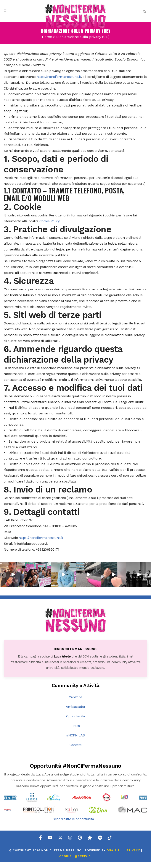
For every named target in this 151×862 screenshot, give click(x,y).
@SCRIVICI (83, 856)
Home (47, 37)
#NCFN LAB (75, 735)
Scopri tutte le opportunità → (75, 819)
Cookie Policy (49, 221)
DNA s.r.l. (115, 850)
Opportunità (75, 716)
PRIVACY (133, 850)
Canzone (75, 697)
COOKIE (65, 856)
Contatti (75, 745)
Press (75, 726)
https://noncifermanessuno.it (59, 77)
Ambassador (75, 707)
